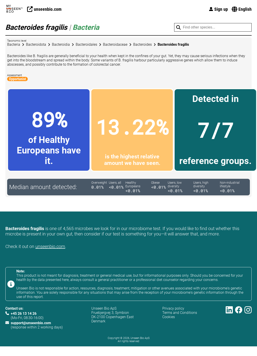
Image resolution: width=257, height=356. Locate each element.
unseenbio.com (50, 246)
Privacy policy (173, 308)
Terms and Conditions (179, 313)
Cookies (168, 317)
